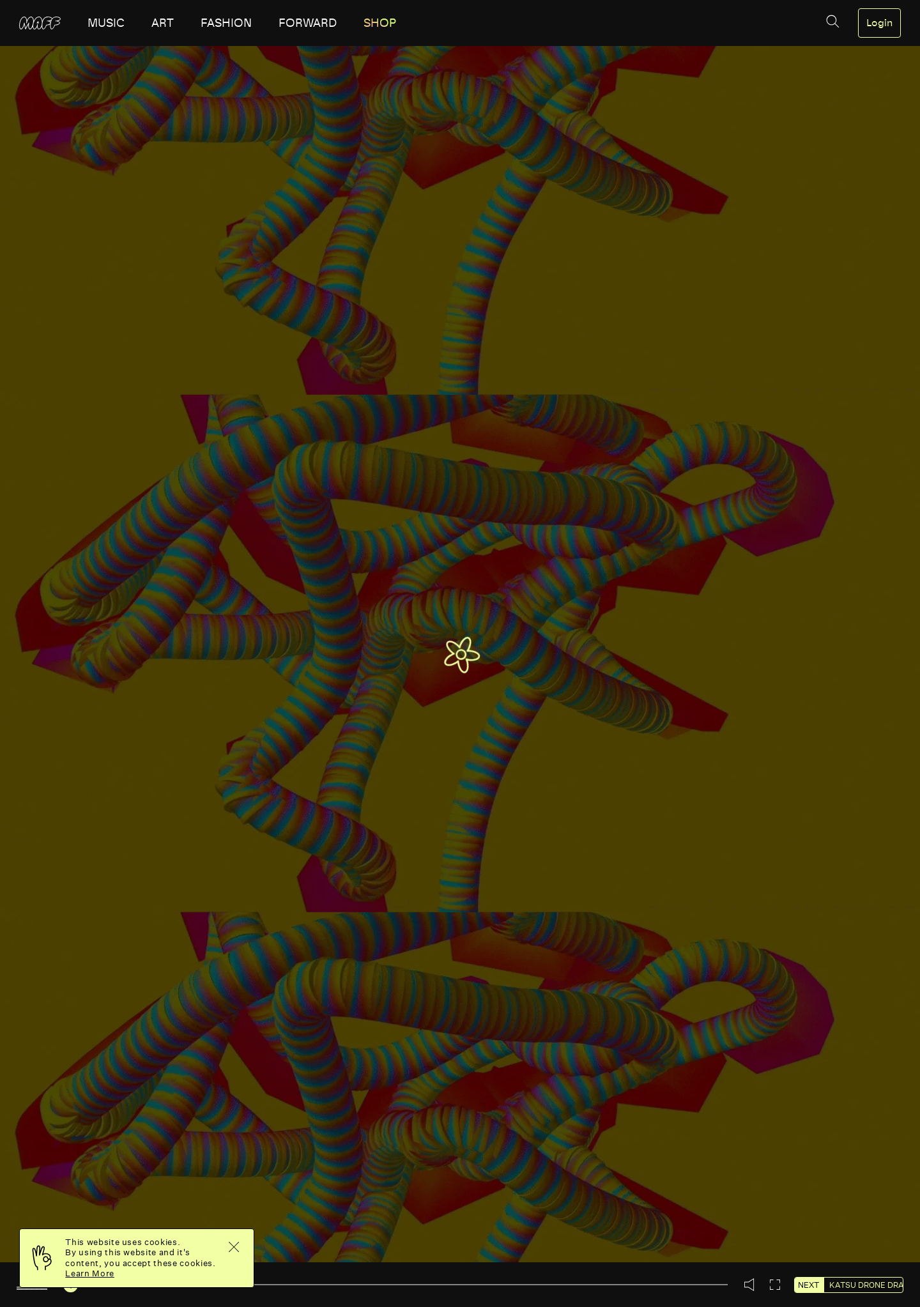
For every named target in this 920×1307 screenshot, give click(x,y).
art (162, 23)
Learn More (89, 1273)
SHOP (380, 23)
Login (879, 23)
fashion (226, 23)
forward (308, 23)
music (106, 23)
